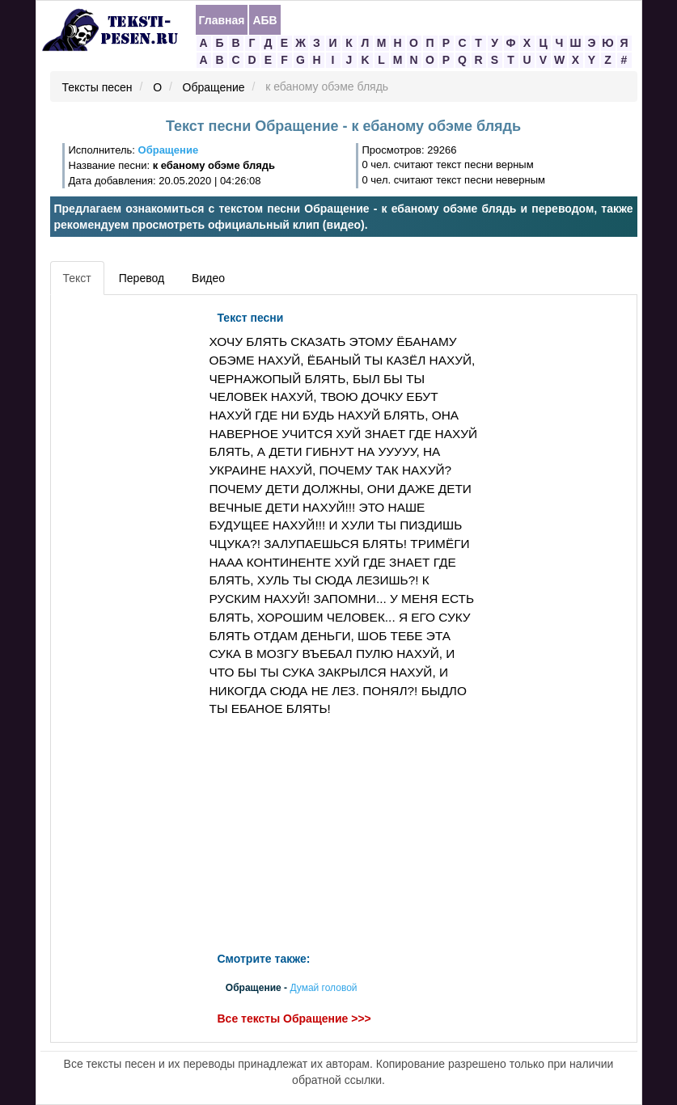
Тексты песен (97, 87)
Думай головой (323, 988)
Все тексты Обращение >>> (294, 1019)
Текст (77, 278)
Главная (222, 20)
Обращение (214, 87)
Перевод (141, 278)
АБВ (264, 20)
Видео (208, 278)
